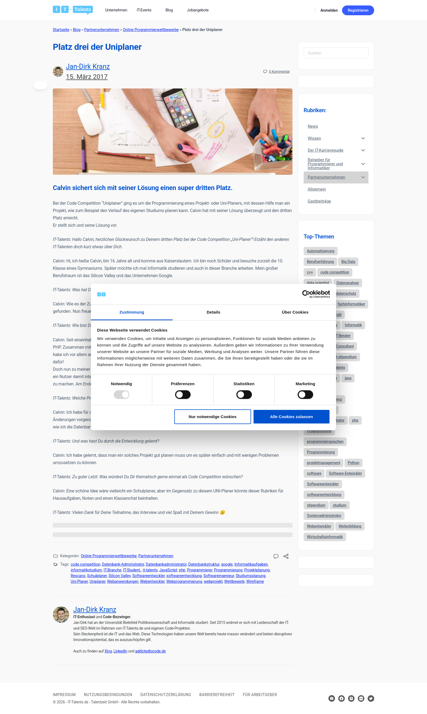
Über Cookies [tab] (295, 312)
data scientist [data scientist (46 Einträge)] (318, 283)
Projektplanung (257, 570)
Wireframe (255, 581)
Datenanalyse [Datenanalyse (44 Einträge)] (348, 283)
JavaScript (168, 570)
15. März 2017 (87, 77)
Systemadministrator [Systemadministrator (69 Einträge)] (324, 515)
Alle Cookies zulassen (291, 416)
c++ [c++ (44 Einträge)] (310, 272)
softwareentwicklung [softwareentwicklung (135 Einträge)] (324, 494)
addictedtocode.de (150, 651)
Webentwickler (152, 581)
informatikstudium (86, 570)
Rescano (78, 576)
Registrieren (358, 10)
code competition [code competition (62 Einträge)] (335, 272)
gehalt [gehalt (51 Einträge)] (336, 314)
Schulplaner (97, 576)
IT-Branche (112, 570)
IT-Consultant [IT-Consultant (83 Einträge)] (343, 346)
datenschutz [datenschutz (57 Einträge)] (346, 293)
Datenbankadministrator (166, 564)
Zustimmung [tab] (132, 312)
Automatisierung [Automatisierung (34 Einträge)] (320, 251)
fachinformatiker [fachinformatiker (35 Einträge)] (351, 304)
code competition (85, 564)
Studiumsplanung (251, 576)
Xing (108, 651)
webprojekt (213, 581)
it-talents (150, 570)
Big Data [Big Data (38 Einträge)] (348, 261)
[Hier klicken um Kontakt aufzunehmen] (331, 698)
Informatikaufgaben (251, 564)
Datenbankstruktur (203, 564)
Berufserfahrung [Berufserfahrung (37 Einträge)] (320, 261)
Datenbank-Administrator (123, 564)
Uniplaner (97, 581)
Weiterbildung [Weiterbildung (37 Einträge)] (349, 526)
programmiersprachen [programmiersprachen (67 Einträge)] (325, 441)
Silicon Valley (120, 576)
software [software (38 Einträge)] (314, 473)
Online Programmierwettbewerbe (151, 29)
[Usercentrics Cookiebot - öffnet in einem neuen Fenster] (306, 294)
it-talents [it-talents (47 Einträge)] (338, 367)
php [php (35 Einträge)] (355, 420)
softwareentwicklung (184, 576)
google (227, 564)
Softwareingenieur (218, 576)
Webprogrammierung (184, 581)
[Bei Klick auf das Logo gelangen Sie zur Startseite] (73, 10)
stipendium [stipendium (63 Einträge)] (316, 505)
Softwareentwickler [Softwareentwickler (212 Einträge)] (323, 484)
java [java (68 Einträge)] (348, 378)
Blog (77, 29)
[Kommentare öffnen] (276, 557)
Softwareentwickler (148, 576)
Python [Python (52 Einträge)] (353, 463)
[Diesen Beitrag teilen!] (286, 557)
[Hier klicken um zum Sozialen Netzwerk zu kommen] (341, 698)
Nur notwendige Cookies (213, 416)
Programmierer (199, 570)
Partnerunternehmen (101, 29)
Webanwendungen (122, 581)
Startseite (61, 29)
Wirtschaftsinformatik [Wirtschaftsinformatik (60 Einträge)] (325, 537)
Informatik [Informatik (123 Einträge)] (353, 325)
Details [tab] (213, 312)
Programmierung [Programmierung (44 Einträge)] (321, 452)
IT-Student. (132, 570)
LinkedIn (120, 651)
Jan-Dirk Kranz (88, 67)
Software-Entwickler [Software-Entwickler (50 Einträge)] (345, 473)
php (182, 570)
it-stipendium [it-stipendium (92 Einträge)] (346, 357)
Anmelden (329, 10)
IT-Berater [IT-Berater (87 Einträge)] (343, 335)
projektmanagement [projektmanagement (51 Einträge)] (323, 463)
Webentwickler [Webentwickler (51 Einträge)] (319, 526)
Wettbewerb (234, 581)
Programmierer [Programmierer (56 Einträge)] (319, 431)
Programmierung (228, 570)
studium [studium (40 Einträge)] (339, 505)
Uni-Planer (79, 581)
